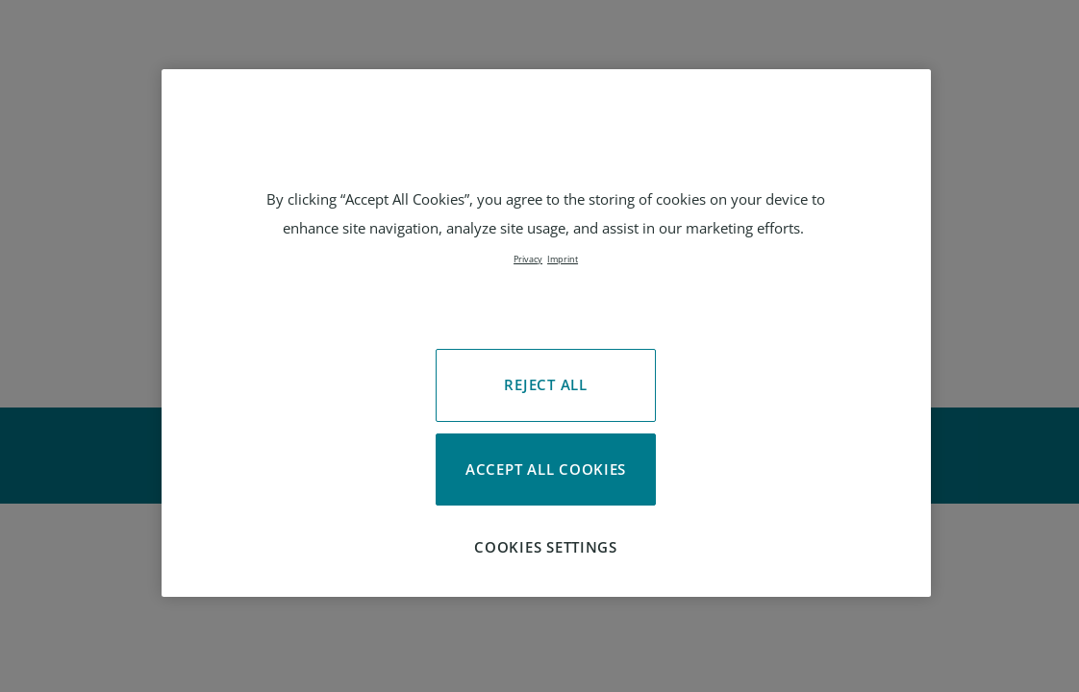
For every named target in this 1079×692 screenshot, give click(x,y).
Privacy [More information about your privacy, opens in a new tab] (528, 259)
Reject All (545, 384)
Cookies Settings (545, 546)
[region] (546, 333)
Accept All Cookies (545, 469)
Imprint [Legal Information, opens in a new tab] (562, 259)
